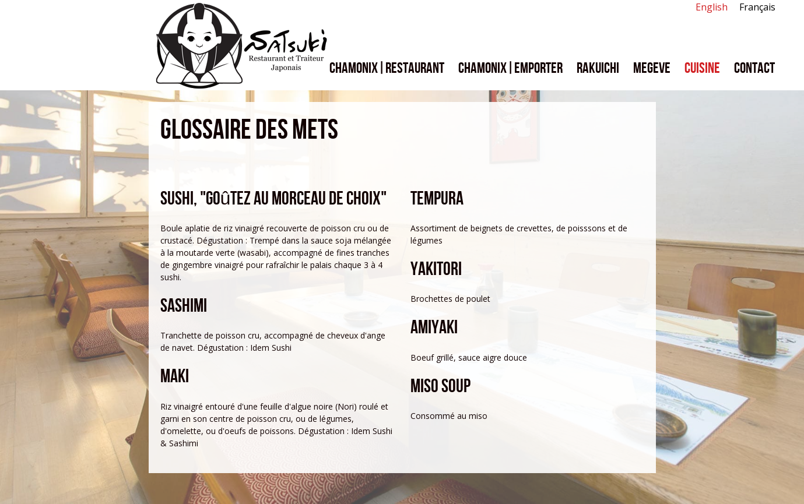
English (712, 7)
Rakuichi (598, 68)
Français (757, 7)
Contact (754, 68)
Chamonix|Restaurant (386, 68)
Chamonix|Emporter (510, 68)
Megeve (651, 68)
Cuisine (702, 68)
